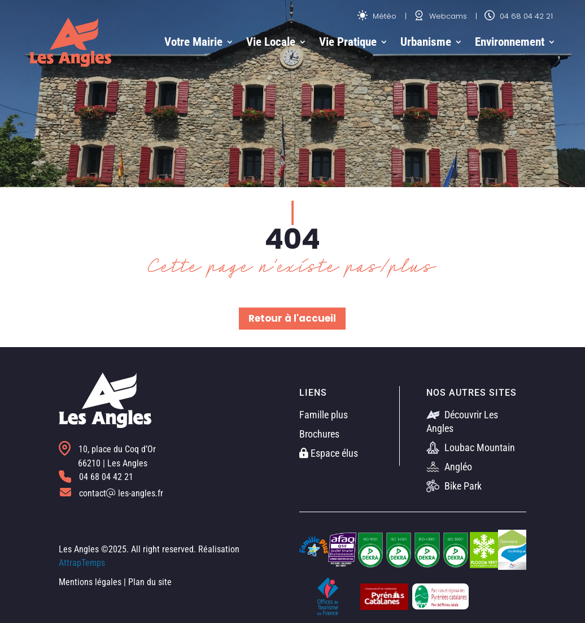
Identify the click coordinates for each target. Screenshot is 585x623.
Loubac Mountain (470, 447)
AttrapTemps (82, 562)
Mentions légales (90, 582)
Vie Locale (270, 42)
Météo (376, 16)
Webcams (440, 16)
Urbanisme (425, 42)
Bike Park (454, 485)
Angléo (449, 466)
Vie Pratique (348, 42)
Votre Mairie (193, 42)
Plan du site (150, 582)
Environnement (509, 42)
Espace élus (328, 453)
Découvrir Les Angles (462, 421)
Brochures (319, 434)
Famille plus (323, 415)
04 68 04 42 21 (518, 16)
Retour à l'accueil (292, 318)
